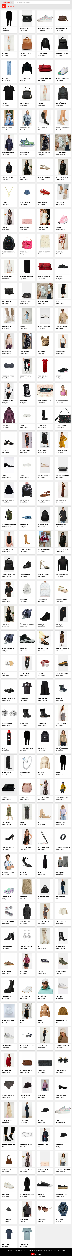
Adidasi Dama (43, 301)
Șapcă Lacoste (25, 1095)
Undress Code (61, 921)
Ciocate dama (43, 128)
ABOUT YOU (6, 78)
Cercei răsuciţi (26, 946)
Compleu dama (61, 500)
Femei (22, 475)
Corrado (5, 1244)
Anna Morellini (62, 29)
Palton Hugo (7, 1120)
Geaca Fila (24, 1219)
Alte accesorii (43, 847)
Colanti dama (25, 673)
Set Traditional (44, 549)
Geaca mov (42, 1095)
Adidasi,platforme (45, 29)
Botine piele (60, 946)
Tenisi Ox (41, 1194)
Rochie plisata (43, 921)
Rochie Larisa (25, 450)
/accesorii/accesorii (9, 525)
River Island (24, 252)
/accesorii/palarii (62, 1045)
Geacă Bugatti (61, 103)
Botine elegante (8, 1145)
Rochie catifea (43, 797)
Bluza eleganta (62, 549)
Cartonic (41, 351)
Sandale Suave (61, 599)
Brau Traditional (44, 401)
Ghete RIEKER (25, 574)
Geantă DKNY (43, 1169)
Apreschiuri (6, 326)
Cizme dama (42, 425)
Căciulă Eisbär (61, 1021)
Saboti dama (60, 202)
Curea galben (61, 450)
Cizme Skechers (62, 971)
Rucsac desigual (8, 252)
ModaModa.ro (7, 2)
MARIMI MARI (42, 698)
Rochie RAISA (43, 227)
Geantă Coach (7, 1169)
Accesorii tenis (26, 1145)
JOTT (40, 1021)
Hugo (40, 946)
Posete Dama (61, 425)
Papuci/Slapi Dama (9, 698)
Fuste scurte (25, 202)
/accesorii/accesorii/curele (30, 624)
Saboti (58, 376)
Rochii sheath (43, 376)
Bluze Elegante (62, 177)
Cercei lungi (61, 1070)
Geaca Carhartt (62, 624)
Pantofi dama (61, 1095)
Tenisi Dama (6, 971)
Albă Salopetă (7, 277)
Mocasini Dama (61, 1194)
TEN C (4, 673)
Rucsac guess (43, 897)
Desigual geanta (44, 78)
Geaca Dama (6, 351)
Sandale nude (43, 574)
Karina (4, 29)
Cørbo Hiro (42, 53)
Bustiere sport (62, 401)
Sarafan (23, 326)
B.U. (3, 748)
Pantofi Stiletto (8, 847)
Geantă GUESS (25, 301)
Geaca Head (24, 500)
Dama (22, 425)
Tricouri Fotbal (8, 872)
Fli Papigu (5, 103)
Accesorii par (25, 599)
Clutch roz (24, 227)
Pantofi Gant (25, 996)
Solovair (41, 624)
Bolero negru (25, 78)
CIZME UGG (24, 723)
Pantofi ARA (42, 202)
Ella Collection (26, 1169)
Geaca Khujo (25, 921)
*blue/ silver (25, 773)
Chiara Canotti (25, 53)
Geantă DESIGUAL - (45, 277)
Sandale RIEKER (44, 177)
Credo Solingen (8, 921)
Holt (40, 822)
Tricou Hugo (61, 822)
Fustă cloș (60, 252)
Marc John (42, 1219)
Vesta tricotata (44, 252)
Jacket (4, 599)
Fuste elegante (62, 723)
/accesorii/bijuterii (63, 847)
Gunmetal (59, 872)
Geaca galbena (62, 797)
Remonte (5, 1194)
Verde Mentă (7, 897)
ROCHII (22, 177)
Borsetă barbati (62, 475)
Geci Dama (6, 822)
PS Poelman (6, 996)
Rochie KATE (42, 1045)
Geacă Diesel (25, 128)
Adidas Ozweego (44, 326)
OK (33, 1254)
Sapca (40, 1120)
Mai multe (38, 1254)
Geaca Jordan (7, 177)
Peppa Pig (59, 698)
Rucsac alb (42, 599)
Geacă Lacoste (8, 500)
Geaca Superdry (62, 326)
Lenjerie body (7, 549)
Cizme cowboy (25, 549)
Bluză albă (60, 351)
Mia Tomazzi (6, 301)
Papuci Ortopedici (63, 128)
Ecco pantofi (7, 1219)
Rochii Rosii (6, 1070)
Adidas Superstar (63, 78)
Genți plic (42, 1070)
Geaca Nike (42, 748)
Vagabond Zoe (7, 1045)
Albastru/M (24, 1244)
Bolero (5, 53)
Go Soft (5, 450)
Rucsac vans (43, 525)
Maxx (22, 822)
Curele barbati (8, 649)
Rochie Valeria (7, 128)
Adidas (58, 227)
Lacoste (41, 971)
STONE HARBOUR (62, 574)
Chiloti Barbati (8, 1095)
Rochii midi (6, 624)
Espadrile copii (44, 475)
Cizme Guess (6, 773)
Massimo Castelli (62, 53)
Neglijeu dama (25, 847)
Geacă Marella (62, 748)
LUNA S (4, 202)
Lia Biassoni (24, 103)
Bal (39, 872)
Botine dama (42, 723)
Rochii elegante (44, 153)
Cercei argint (7, 723)
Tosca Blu (24, 29)
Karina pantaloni (26, 748)
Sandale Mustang (44, 500)
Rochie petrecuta (63, 649)
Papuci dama (24, 525)
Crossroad (24, 153)
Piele (4, 475)
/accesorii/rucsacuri (10, 574)
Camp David (24, 698)
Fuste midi (42, 450)
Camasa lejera (61, 897)
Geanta (5, 797)
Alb (57, 1120)
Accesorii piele (26, 1070)
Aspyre (59, 996)
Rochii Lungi (24, 351)
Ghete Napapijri (62, 673)
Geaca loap (6, 425)
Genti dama (24, 797)
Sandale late (43, 649)
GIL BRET (41, 773)
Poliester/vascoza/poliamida (31, 1194)
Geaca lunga (43, 1145)
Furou (40, 103)
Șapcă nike (42, 996)
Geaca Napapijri (8, 153)
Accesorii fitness (8, 376)
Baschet (23, 649)
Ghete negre (7, 946)
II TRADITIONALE (7, 401)
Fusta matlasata (8, 1021)
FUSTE (58, 301)
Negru (58, 773)
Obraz (40, 673)
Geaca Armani (61, 525)
